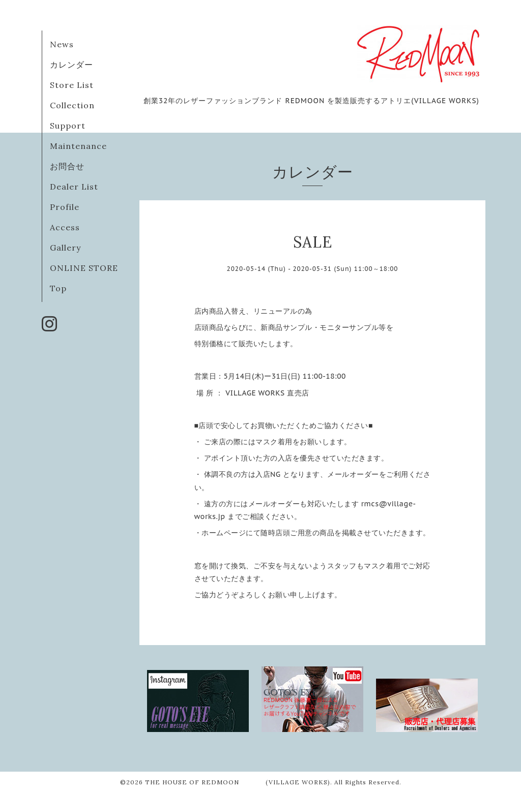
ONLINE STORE (84, 268)
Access (65, 227)
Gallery (65, 247)
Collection (72, 105)
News (62, 44)
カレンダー (71, 64)
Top (58, 288)
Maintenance (78, 146)
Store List (72, 85)
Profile (64, 207)
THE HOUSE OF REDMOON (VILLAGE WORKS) (237, 782)
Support (67, 125)
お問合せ (67, 166)
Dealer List (74, 186)
